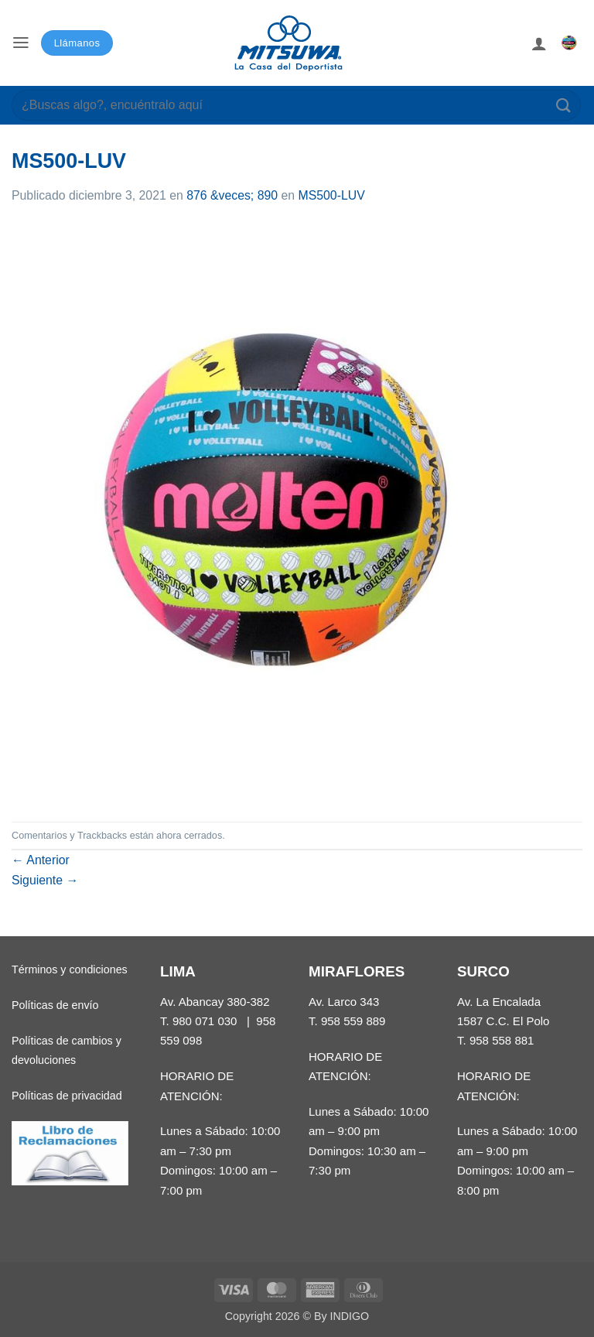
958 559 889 (353, 1021)
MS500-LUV (331, 195)
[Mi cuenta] (539, 43)
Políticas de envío (55, 1005)
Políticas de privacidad (67, 1095)
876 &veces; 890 (232, 195)
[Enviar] (563, 105)
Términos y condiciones (70, 969)
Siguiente (45, 880)
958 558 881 (501, 1040)
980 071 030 (204, 1021)
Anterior (41, 860)
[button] (21, 43)
